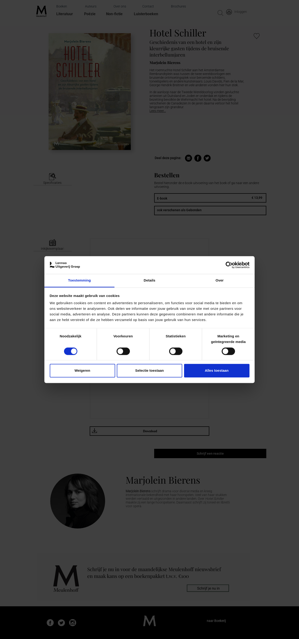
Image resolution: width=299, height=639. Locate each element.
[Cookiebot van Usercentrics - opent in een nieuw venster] (229, 264)
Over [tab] (220, 280)
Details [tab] (149, 280)
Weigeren (82, 371)
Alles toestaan (217, 371)
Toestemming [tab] (79, 280)
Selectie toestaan (149, 371)
